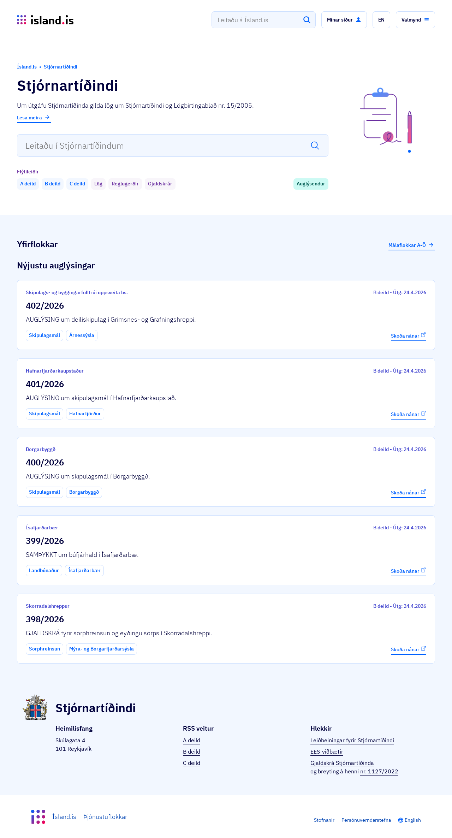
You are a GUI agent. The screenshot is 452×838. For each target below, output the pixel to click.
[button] (344, 19)
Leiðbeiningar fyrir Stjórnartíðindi (352, 740)
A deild (191, 740)
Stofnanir (324, 820)
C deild (191, 762)
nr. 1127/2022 (379, 771)
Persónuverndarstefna (366, 820)
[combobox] (264, 19)
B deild (191, 751)
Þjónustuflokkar (105, 817)
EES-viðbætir (326, 751)
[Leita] (307, 20)
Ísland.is (64, 817)
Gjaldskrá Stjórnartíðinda (342, 762)
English (413, 820)
